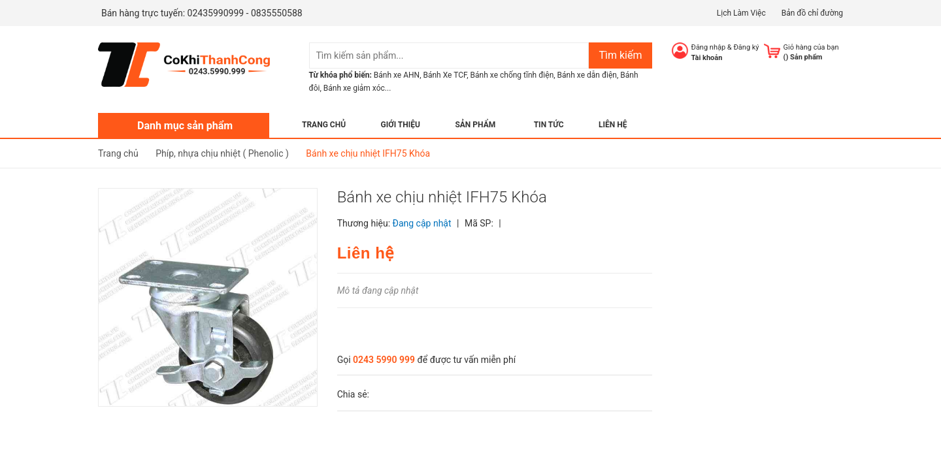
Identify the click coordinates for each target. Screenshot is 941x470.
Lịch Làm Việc (741, 13)
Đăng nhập (708, 47)
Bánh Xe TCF (445, 75)
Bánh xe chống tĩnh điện (512, 75)
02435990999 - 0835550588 (245, 13)
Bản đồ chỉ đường (812, 13)
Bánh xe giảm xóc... (357, 88)
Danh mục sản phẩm (185, 125)
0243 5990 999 (384, 359)
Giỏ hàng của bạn (811, 47)
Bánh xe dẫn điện (587, 75)
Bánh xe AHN (397, 75)
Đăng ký (746, 47)
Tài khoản (707, 58)
